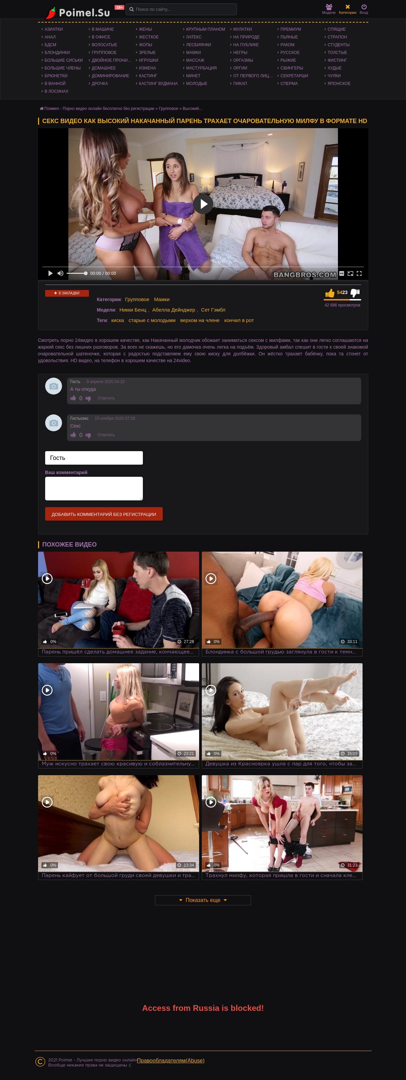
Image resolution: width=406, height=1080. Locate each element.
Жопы (145, 44)
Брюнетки (56, 76)
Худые (335, 68)
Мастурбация (201, 68)
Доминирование (110, 76)
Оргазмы (243, 60)
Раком (287, 44)
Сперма (289, 83)
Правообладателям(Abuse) (171, 1060)
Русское (290, 52)
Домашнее (104, 68)
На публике (246, 44)
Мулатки (242, 29)
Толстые (337, 52)
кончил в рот (239, 320)
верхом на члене (200, 320)
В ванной (55, 83)
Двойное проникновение (114, 60)
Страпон (337, 37)
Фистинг (337, 60)
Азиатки (54, 29)
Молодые (197, 83)
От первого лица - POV (255, 76)
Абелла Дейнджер (173, 310)
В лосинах (57, 91)
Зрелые (147, 52)
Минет (193, 76)
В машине (103, 29)
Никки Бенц (132, 310)
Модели (329, 9)
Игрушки (148, 60)
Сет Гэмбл (213, 310)
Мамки (193, 52)
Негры (240, 52)
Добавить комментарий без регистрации (104, 514)
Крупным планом (205, 29)
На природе (246, 37)
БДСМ (51, 44)
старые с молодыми (152, 320)
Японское (339, 83)
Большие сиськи (64, 60)
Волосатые (104, 44)
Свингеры (292, 68)
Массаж (195, 60)
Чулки (334, 76)
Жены (145, 29)
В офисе (101, 37)
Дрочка (100, 83)
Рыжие (288, 60)
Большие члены (63, 68)
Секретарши (294, 76)
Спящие (337, 29)
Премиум (291, 29)
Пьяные (289, 37)
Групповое (104, 52)
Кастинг (148, 76)
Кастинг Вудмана (158, 83)
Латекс (194, 37)
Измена (147, 68)
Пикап (240, 83)
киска (117, 320)
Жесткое (149, 37)
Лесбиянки (198, 44)
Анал (50, 37)
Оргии (240, 68)
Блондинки (57, 52)
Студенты (339, 44)
